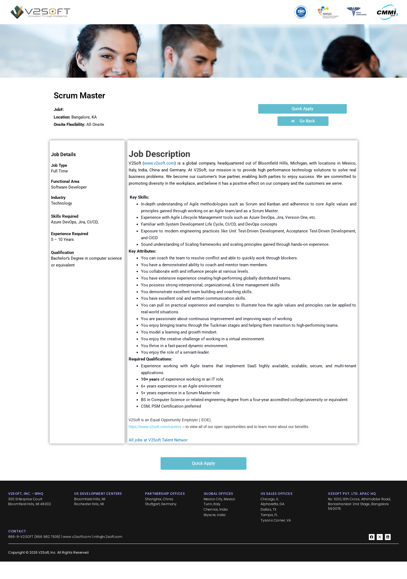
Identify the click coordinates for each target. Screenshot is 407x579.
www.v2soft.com (159, 180)
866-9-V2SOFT (20, 554)
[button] (302, 126)
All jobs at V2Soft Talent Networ (158, 457)
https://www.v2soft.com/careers (155, 444)
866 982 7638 (47, 554)
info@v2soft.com (108, 554)
